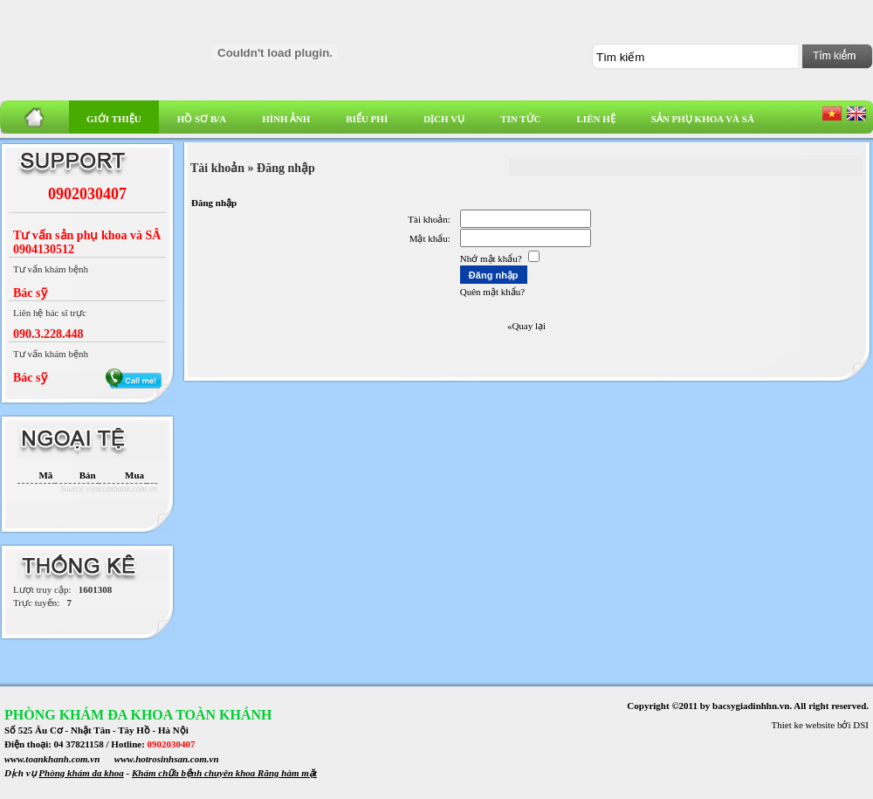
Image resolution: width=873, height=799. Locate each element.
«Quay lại (526, 325)
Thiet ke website (803, 725)
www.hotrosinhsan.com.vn (166, 759)
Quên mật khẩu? (492, 291)
